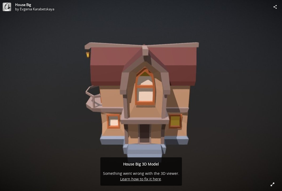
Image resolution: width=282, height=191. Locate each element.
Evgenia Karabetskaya (37, 9)
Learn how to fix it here (140, 178)
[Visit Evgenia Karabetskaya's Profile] (7, 7)
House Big (23, 4)
